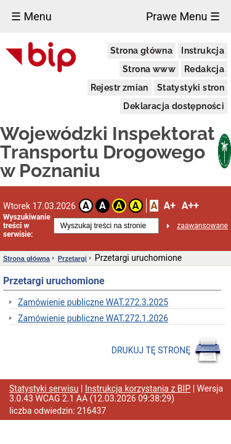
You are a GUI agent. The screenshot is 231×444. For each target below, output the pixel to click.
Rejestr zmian (119, 87)
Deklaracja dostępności (173, 106)
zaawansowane (202, 225)
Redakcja (204, 69)
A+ (169, 206)
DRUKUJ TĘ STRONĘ (166, 350)
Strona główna (141, 51)
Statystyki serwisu (44, 388)
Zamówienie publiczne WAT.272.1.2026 (93, 318)
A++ (190, 206)
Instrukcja (202, 51)
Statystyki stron (190, 87)
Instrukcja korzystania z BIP (137, 388)
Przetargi (72, 258)
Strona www (149, 69)
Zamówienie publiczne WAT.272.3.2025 (93, 302)
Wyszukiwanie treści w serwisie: (27, 226)
